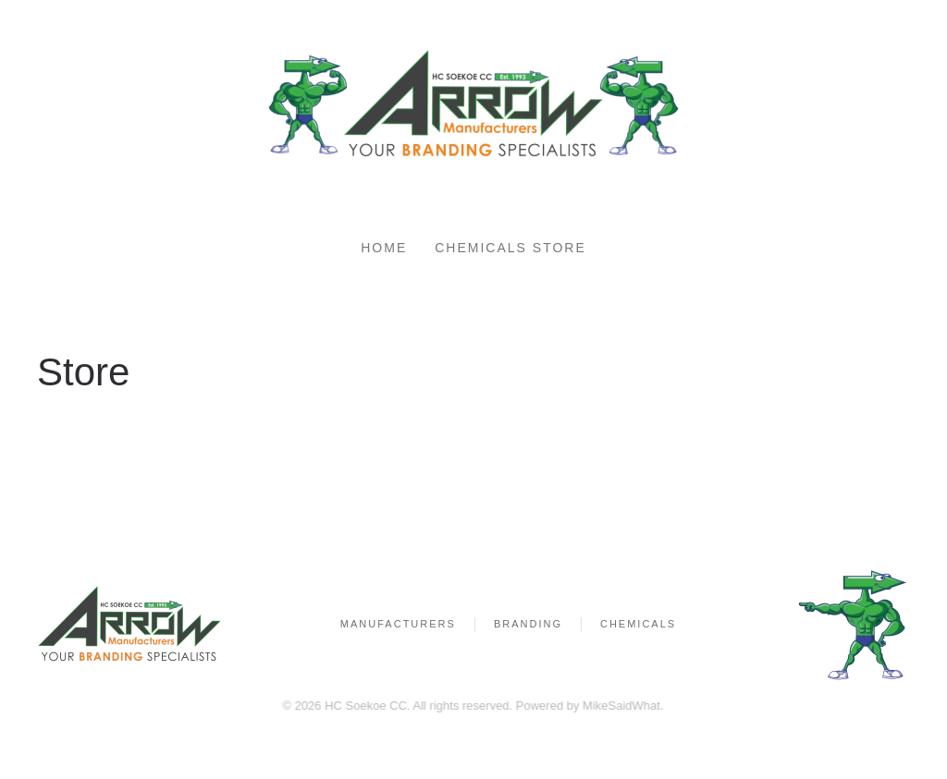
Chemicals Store (510, 247)
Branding (528, 623)
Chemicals (638, 623)
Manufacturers (398, 623)
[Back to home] (473, 105)
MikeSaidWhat (619, 705)
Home (384, 247)
